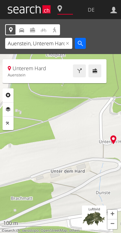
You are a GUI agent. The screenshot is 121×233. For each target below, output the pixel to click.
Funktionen (8, 123)
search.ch (12, 230)
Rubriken (8, 95)
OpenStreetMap (54, 230)
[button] (112, 214)
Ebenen (8, 109)
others (74, 230)
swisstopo (30, 230)
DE (91, 9)
